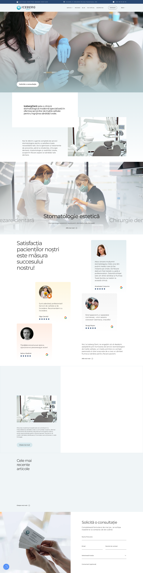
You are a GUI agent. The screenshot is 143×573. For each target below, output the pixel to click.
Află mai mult (87, 358)
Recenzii (77, 7)
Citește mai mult (24, 445)
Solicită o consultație (27, 84)
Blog (83, 7)
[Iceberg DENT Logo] (26, 8)
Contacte (112, 7)
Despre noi (100, 7)
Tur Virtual (91, 7)
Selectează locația (88, 555)
